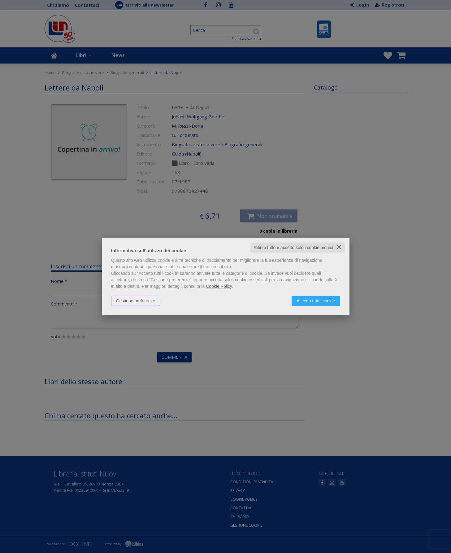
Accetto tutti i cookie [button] (316, 300)
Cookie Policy (219, 286)
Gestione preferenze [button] (135, 300)
